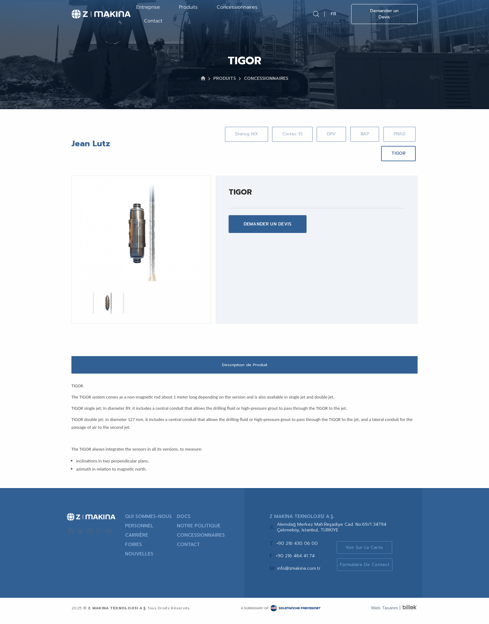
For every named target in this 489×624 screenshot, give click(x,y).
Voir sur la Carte (366, 552)
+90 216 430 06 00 (297, 549)
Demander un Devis (384, 13)
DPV (363, 134)
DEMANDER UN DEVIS (268, 224)
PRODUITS (224, 78)
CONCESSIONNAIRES (266, 78)
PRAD (357, 153)
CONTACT (188, 550)
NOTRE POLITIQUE (198, 531)
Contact (153, 20)
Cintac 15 (322, 134)
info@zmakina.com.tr (298, 574)
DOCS (184, 522)
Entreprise (148, 7)
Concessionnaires (237, 7)
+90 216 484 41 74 (295, 561)
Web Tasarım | (385, 613)
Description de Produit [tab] (244, 370)
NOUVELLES (139, 559)
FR (333, 14)
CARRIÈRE (136, 540)
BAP (399, 134)
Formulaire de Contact (367, 570)
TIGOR (397, 153)
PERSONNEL (139, 531)
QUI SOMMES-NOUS (148, 522)
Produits (188, 7)
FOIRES (133, 550)
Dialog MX (273, 134)
